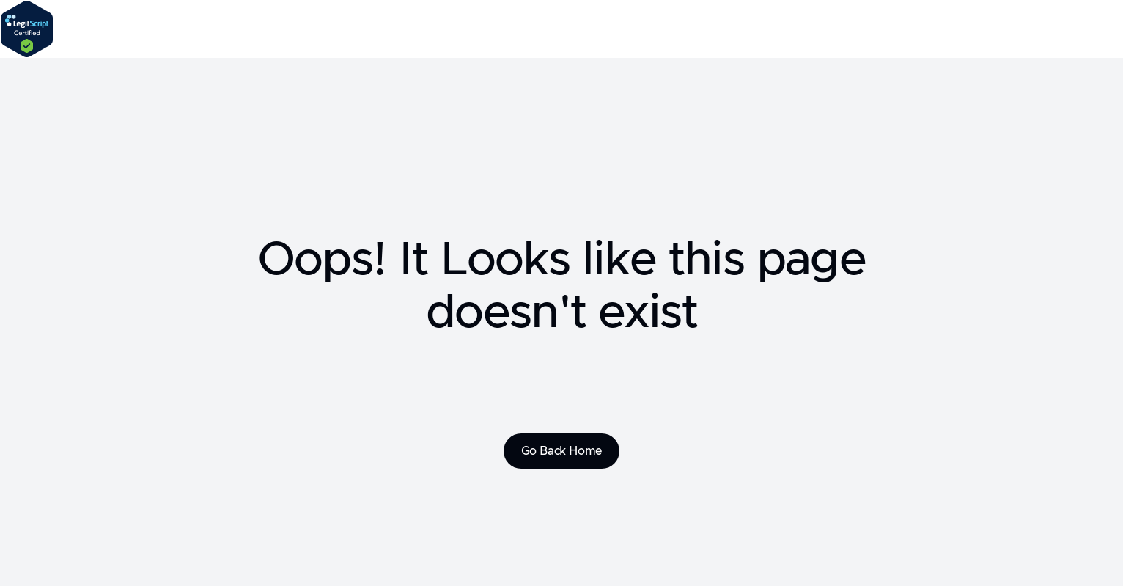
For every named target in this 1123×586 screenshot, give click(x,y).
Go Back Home (562, 451)
